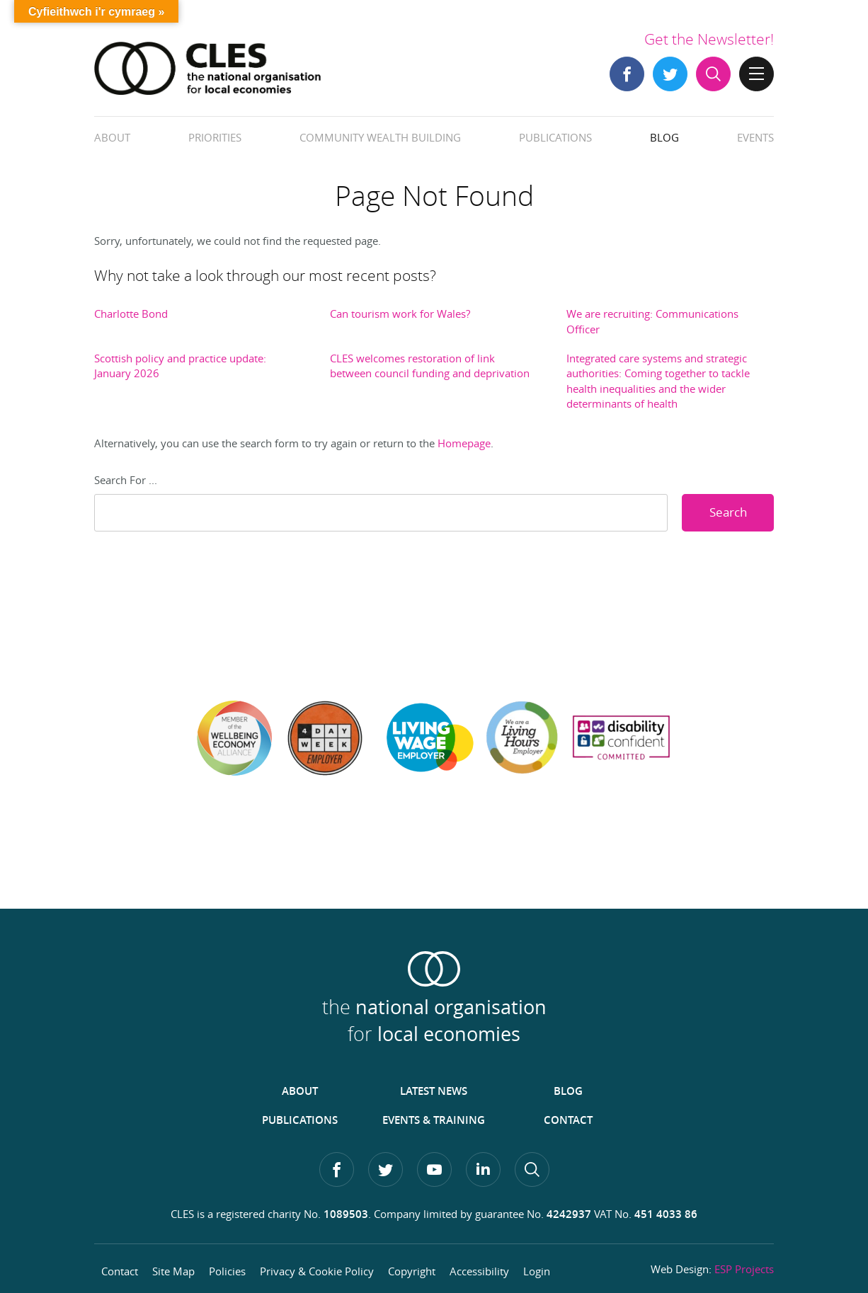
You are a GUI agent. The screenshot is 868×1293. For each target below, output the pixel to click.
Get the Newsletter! (709, 39)
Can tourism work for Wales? (400, 313)
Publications (555, 137)
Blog (664, 137)
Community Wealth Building (380, 137)
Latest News (433, 1091)
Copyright (411, 1271)
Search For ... (125, 480)
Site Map (173, 1271)
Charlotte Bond (131, 313)
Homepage (464, 443)
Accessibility (479, 1271)
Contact (568, 1120)
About (112, 137)
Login (536, 1271)
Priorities (214, 137)
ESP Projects (744, 1269)
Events (755, 137)
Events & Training (433, 1120)
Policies (227, 1271)
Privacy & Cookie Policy (317, 1271)
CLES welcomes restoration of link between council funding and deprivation (430, 365)
